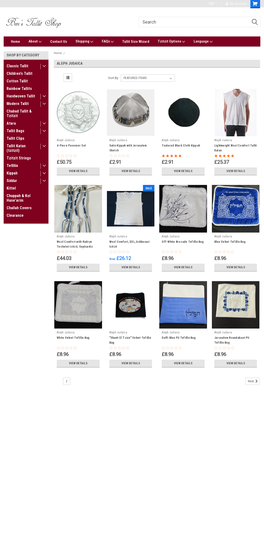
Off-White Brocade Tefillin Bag (183, 241)
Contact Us (58, 41)
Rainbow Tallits (19, 88)
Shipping (84, 41)
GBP (213, 4)
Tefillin (12, 165)
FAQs (108, 41)
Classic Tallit (17, 66)
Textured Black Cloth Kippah (181, 145)
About (35, 41)
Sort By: (113, 78)
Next (253, 381)
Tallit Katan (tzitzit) (16, 148)
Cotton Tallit (17, 81)
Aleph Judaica (76, 53)
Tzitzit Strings (19, 158)
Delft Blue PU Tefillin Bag (179, 337)
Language (203, 41)
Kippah (12, 173)
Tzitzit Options (171, 41)
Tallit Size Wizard (135, 41)
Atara (11, 123)
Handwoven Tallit (21, 96)
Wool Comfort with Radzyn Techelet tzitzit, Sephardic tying (75, 246)
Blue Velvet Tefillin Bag (229, 241)
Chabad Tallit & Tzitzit (19, 113)
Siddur (12, 180)
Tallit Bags (15, 131)
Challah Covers (19, 208)
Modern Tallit (18, 103)
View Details (78, 171)
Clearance (15, 215)
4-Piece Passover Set (71, 145)
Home (15, 41)
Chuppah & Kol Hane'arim (18, 198)
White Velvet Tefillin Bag (73, 337)
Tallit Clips (15, 138)
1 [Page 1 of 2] (58, 381)
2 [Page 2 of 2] (66, 381)
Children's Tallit (19, 73)
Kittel (11, 188)
